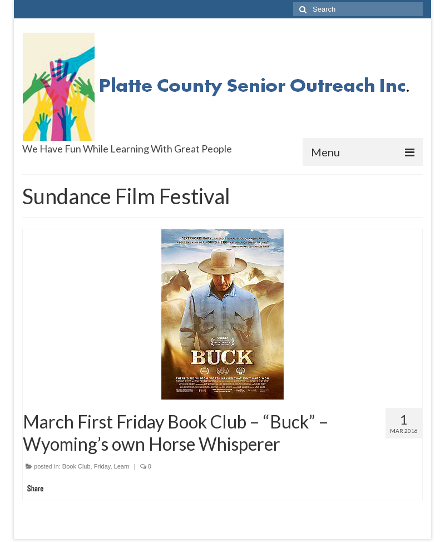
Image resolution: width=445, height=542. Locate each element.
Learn (122, 466)
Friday (102, 466)
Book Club (76, 466)
